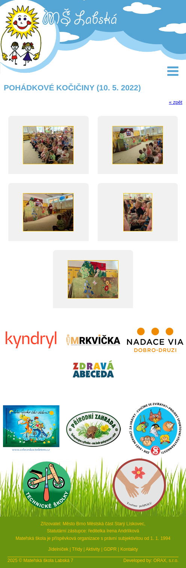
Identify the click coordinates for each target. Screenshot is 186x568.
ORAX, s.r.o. (165, 560)
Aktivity (93, 549)
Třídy (77, 549)
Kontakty (129, 549)
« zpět (175, 102)
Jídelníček (58, 549)
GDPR (110, 549)
